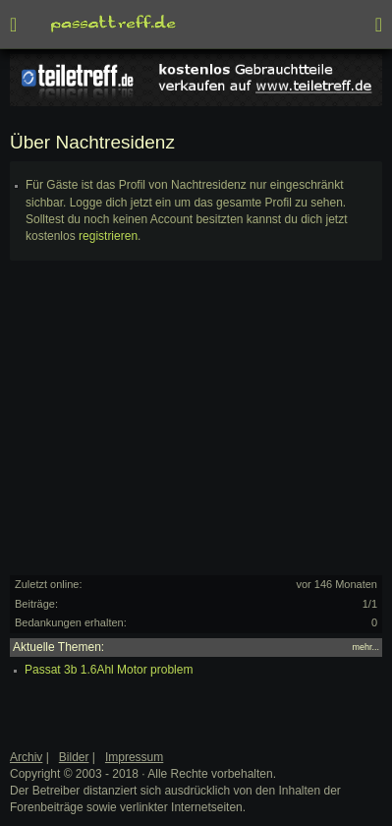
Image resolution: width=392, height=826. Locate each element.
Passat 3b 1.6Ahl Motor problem (109, 670)
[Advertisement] (196, 426)
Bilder (74, 757)
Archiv (26, 757)
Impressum (134, 757)
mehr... (365, 647)
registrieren (108, 236)
